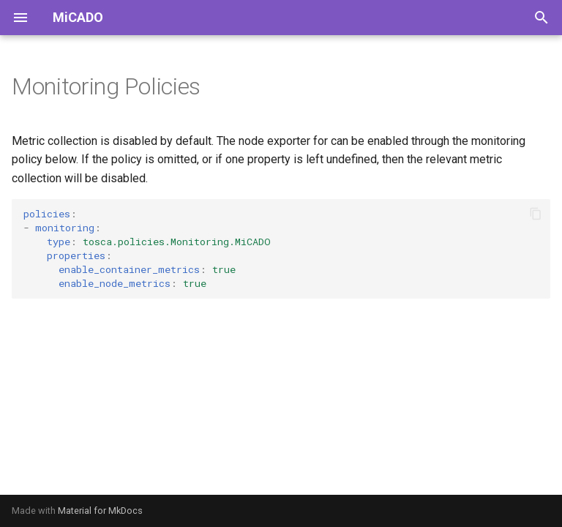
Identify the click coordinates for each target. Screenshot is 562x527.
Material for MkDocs (100, 510)
